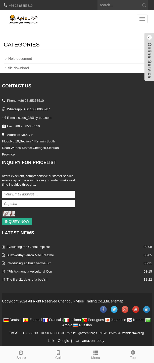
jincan (75, 341)
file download (18, 68)
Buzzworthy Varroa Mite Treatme (30, 255)
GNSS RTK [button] (30, 333)
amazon (88, 341)
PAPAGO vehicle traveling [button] (126, 333)
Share (21, 354)
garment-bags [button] (87, 333)
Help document (20, 59)
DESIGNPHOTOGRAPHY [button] (58, 333)
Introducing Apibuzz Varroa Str (28, 263)
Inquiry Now (17, 222)
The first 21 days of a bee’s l (27, 279)
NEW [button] (103, 333)
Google (63, 341)
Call (58, 354)
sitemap (117, 301)
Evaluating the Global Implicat (28, 247)
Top (132, 354)
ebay (100, 341)
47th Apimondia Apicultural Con (29, 271)
